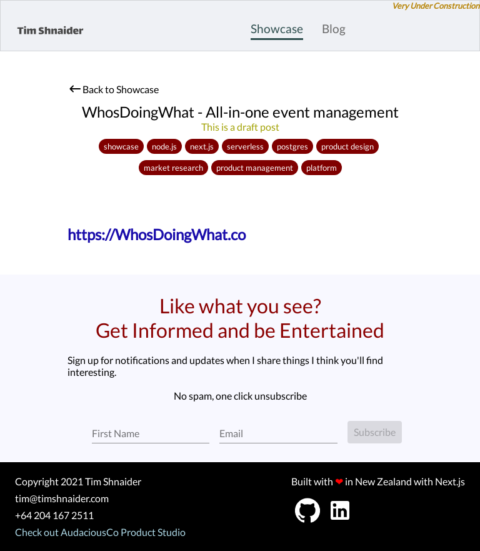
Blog (334, 28)
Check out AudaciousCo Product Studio (100, 532)
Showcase (277, 28)
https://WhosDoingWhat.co (157, 234)
